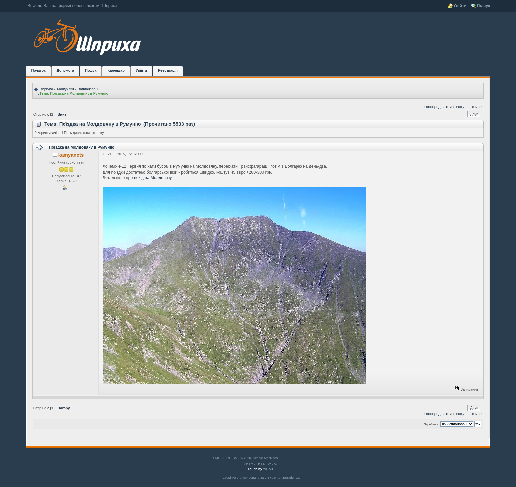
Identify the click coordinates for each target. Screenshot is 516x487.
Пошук (483, 5)
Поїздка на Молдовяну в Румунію (81, 147)
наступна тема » (469, 107)
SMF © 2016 (242, 458)
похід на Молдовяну (153, 178)
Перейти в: (431, 424)
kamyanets (71, 155)
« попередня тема (438, 107)
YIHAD (268, 469)
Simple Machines (265, 458)
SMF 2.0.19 (221, 458)
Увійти (460, 5)
